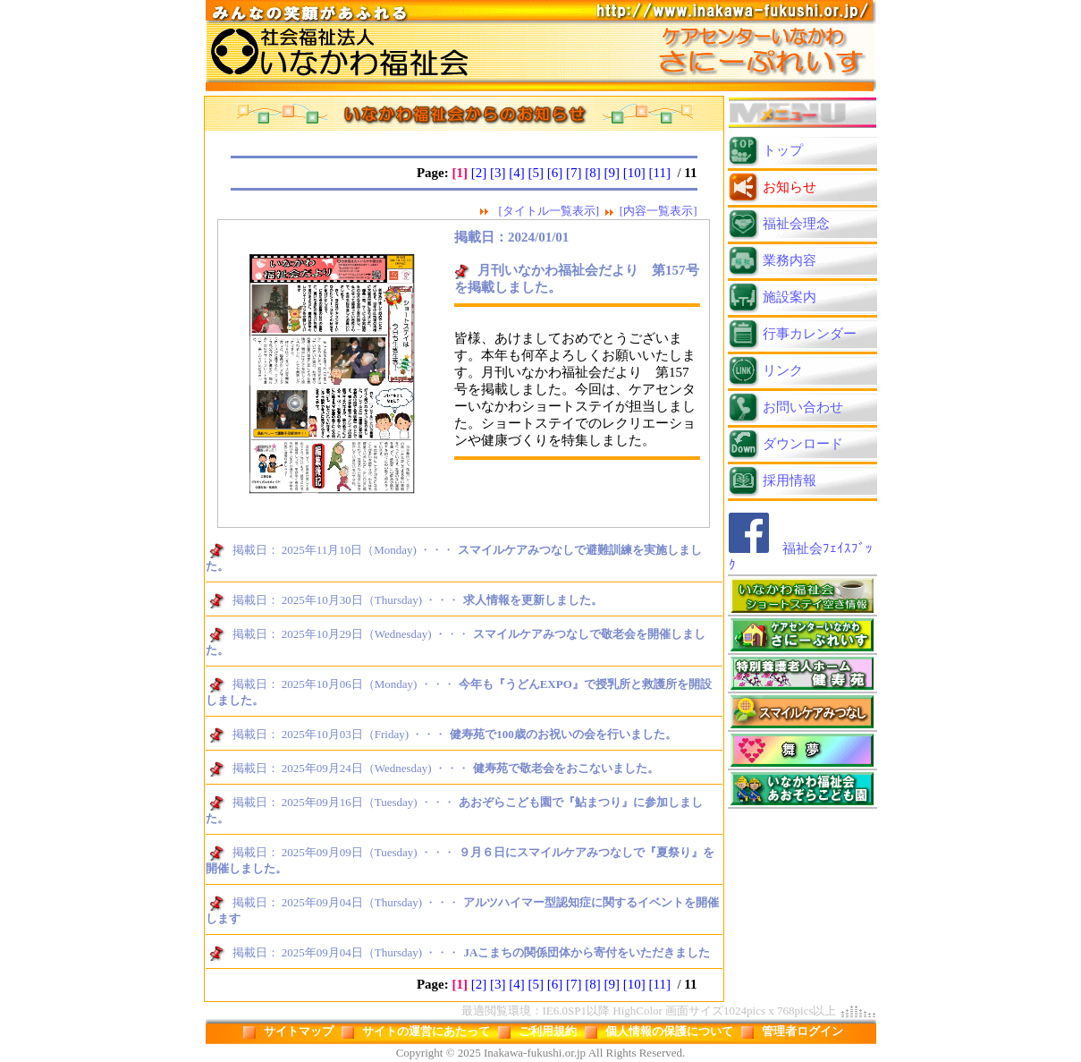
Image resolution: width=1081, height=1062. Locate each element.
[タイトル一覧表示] (548, 210)
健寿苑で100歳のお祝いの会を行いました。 (563, 734)
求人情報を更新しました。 (533, 600)
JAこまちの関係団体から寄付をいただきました (586, 952)
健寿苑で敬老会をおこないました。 (566, 768)
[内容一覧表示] (658, 210)
